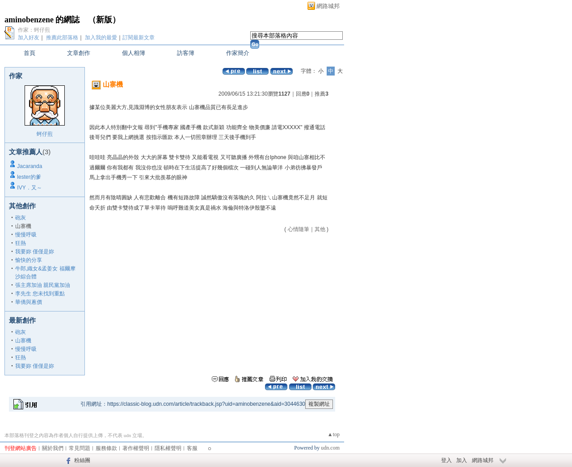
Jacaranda (29, 166)
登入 (446, 460)
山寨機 (23, 340)
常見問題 (79, 448)
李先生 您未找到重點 (40, 293)
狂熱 (20, 243)
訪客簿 (185, 53)
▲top (334, 434)
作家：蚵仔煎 (34, 30)
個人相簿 (133, 53)
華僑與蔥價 (28, 302)
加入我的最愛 (101, 37)
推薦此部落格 (62, 37)
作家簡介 (237, 53)
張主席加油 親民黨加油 (42, 285)
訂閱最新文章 (138, 37)
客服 (192, 448)
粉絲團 (82, 460)
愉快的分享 (28, 260)
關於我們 (52, 448)
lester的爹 (29, 177)
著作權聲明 (135, 448)
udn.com (330, 448)
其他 (320, 229)
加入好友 (28, 37)
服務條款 (106, 448)
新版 (104, 19)
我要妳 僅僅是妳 (34, 251)
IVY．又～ (29, 188)
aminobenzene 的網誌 (42, 19)
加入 (461, 460)
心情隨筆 (298, 229)
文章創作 (78, 53)
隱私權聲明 (168, 448)
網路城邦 (328, 6)
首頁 (29, 53)
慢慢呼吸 (26, 234)
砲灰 (20, 218)
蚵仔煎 (45, 134)
